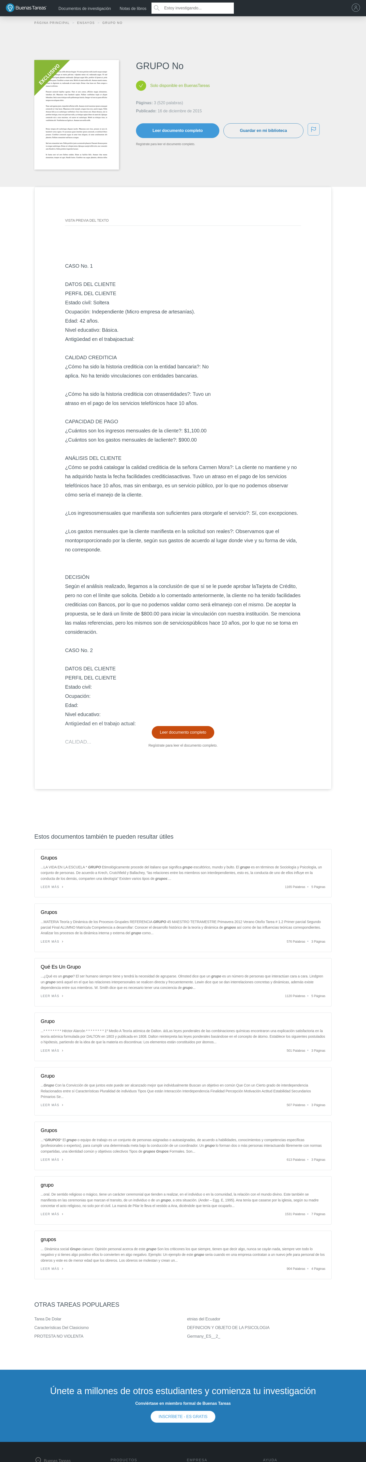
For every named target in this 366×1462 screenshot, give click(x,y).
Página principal (52, 23)
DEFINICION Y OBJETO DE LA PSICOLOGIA (228, 1327)
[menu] (357, 8)
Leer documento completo (177, 130)
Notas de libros (133, 8)
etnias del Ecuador (203, 1319)
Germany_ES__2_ (203, 1336)
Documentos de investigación (84, 8)
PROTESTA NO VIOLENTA (58, 1336)
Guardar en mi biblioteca (263, 130)
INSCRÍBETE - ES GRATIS (183, 1416)
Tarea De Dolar (47, 1319)
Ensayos (86, 23)
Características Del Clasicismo (61, 1327)
